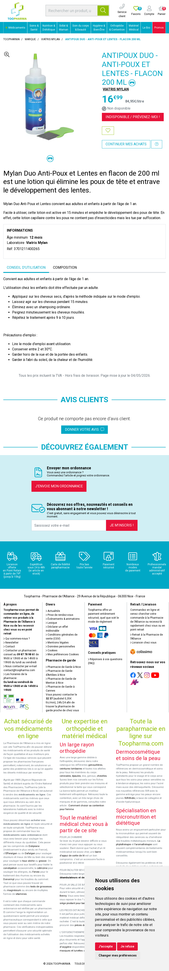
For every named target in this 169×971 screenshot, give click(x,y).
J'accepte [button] (106, 946)
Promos (159, 27)
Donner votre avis (84, 429)
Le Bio (146, 27)
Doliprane (34, 846)
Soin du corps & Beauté (80, 27)
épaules (76, 776)
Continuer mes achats (126, 144)
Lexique (51, 622)
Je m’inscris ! (122, 525)
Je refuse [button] (127, 946)
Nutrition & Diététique (48, 27)
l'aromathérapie (143, 844)
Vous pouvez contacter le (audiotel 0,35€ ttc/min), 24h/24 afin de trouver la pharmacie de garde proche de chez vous (62, 702)
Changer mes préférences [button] (118, 955)
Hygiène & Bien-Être (99, 27)
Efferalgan (11, 853)
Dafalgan (30, 853)
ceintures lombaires (71, 768)
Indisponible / (133, 117)
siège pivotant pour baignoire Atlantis (80, 903)
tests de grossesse (40, 886)
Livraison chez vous (143, 642)
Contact (9, 646)
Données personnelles (60, 646)
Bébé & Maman (63, 27)
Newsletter (11, 642)
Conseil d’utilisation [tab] (26, 267)
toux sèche (28, 860)
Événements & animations (63, 618)
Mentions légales (57, 642)
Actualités (53, 611)
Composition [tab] (65, 267)
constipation (10, 868)
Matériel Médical (134, 27)
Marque (30, 39)
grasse (42, 860)
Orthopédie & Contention (117, 27)
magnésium (14, 890)
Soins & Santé (34, 27)
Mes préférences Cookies (62, 654)
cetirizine (42, 868)
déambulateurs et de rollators (77, 877)
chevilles (102, 776)
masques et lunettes (71, 950)
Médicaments (15, 27)
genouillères (95, 765)
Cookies (51, 650)
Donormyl (8, 879)
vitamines (21, 894)
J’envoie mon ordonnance (59, 486)
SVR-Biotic (129, 798)
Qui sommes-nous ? (17, 638)
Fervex (36, 871)
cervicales (65, 776)
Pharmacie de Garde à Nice (63, 666)
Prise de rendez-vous (59, 614)
